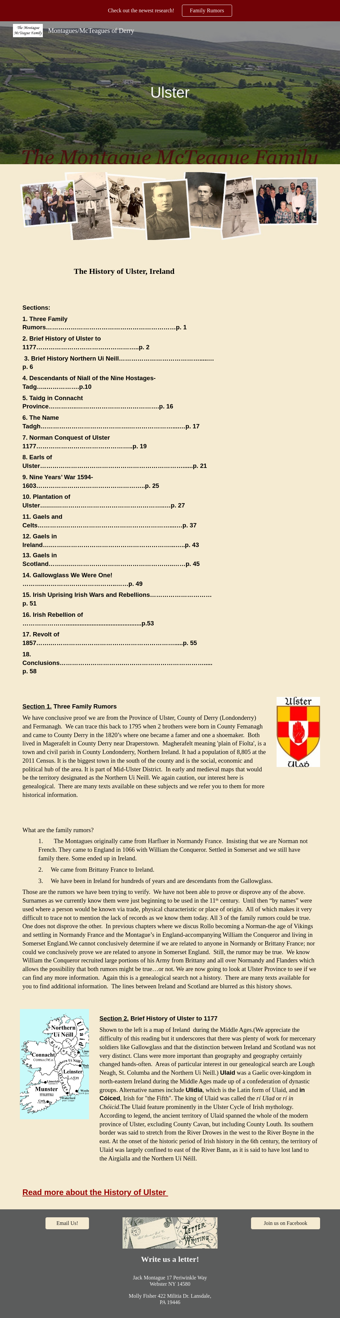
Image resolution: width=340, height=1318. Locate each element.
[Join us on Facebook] (285, 1223)
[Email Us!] (67, 1223)
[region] (170, 10)
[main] (170, 93)
